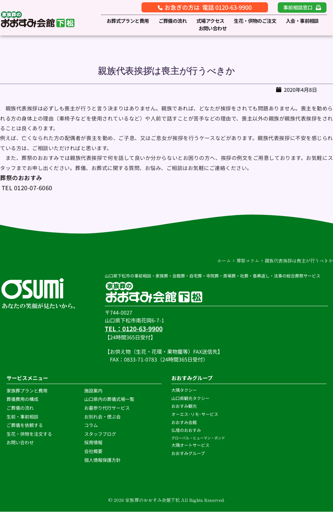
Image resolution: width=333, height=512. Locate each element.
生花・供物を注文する (30, 434)
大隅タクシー (184, 390)
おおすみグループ (188, 453)
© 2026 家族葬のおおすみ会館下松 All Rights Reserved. (166, 500)
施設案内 (93, 391)
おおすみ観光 (184, 406)
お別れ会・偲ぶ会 (102, 416)
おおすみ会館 (184, 422)
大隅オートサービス (190, 445)
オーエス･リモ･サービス (195, 414)
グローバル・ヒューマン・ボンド (198, 438)
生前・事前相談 (23, 416)
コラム (91, 425)
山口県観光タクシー (190, 398)
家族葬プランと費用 (27, 391)
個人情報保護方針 (103, 460)
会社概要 (93, 451)
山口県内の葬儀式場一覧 (109, 399)
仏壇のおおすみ (186, 430)
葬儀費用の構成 (22, 399)
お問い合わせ (20, 442)
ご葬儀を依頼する (25, 425)
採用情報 (93, 442)
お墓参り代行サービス (107, 408)
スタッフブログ (100, 434)
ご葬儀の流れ (21, 408)
